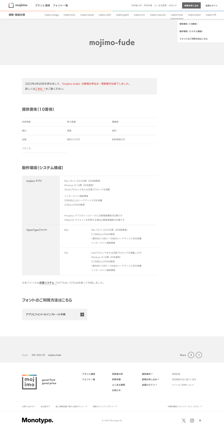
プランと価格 (42, 5)
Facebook (191, 355)
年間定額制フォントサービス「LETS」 (184, 406)
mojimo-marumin (158, 14)
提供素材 (146, 374)
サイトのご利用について (183, 384)
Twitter (199, 355)
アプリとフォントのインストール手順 (45, 314)
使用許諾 (176, 374)
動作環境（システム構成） (191, 96)
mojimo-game (122, 14)
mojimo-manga (52, 14)
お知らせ (173, 5)
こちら (39, 89)
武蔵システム (46, 283)
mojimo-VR (211, 14)
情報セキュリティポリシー (104, 406)
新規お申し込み (191, 5)
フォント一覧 (60, 5)
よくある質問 (160, 5)
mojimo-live (139, 14)
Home (25, 355)
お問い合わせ (27, 406)
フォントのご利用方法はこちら (193, 103)
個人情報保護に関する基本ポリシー (70, 406)
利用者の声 (136, 5)
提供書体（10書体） (188, 89)
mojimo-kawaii (87, 14)
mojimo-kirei (69, 14)
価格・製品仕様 (17, 15)
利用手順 (148, 5)
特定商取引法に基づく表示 (184, 379)
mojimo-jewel (194, 14)
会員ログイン (212, 5)
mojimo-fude (177, 14)
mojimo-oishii (105, 14)
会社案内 (44, 406)
